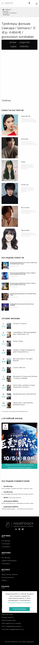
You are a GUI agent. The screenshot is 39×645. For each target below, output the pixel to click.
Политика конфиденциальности (13, 629)
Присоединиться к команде (11, 623)
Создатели (24, 42)
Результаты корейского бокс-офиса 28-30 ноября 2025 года (23, 284)
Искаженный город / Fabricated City (24, 394)
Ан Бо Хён (24, 139)
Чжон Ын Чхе (25, 116)
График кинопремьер (9, 561)
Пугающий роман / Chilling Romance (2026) (28, 212)
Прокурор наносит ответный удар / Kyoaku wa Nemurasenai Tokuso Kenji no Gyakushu (19, 466)
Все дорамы (6, 541)
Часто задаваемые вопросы (11, 626)
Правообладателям (9, 620)
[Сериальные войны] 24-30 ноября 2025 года (23, 294)
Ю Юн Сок (24, 185)
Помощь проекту (8, 617)
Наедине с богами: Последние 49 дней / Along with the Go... (24, 351)
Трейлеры (24, 46)
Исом (23, 162)
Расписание (6, 544)
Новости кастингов (13, 110)
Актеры (13, 42)
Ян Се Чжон (25, 208)
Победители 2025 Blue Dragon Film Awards (22, 304)
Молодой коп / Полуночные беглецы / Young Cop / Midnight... (25, 377)
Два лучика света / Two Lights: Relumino (23, 359)
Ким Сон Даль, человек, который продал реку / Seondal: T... (24, 386)
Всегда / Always (18, 341)
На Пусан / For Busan (20, 323)
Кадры (13, 46)
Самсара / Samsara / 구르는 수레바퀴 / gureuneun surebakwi (19, 32)
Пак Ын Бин (25, 230)
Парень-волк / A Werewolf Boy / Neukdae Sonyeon (23, 404)
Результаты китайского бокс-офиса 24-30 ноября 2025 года (23, 273)
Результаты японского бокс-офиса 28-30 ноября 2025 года (23, 263)
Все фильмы (6, 558)
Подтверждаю (19, 609)
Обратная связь (7, 614)
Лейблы (4, 580)
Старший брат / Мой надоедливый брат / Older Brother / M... (24, 333)
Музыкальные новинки (10, 574)
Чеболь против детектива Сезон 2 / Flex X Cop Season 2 (29, 121)
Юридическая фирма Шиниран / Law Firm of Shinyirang (27, 167)
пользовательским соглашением (19, 603)
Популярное (6, 547)
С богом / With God (19, 367)
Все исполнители (8, 577)
